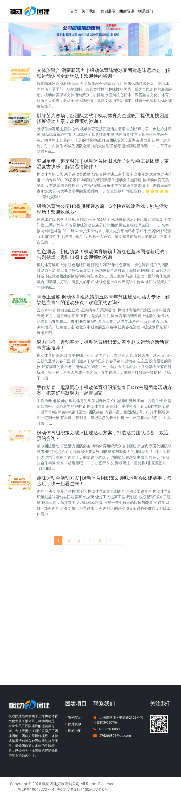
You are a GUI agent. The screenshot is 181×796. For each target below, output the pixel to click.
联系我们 (145, 11)
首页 (74, 11)
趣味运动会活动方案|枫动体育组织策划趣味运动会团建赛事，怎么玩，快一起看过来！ (104, 481)
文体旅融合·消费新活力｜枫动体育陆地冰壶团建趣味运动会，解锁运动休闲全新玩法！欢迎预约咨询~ (103, 73)
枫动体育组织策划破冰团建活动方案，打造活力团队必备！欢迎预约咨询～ (103, 435)
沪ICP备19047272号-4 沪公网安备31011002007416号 (62, 789)
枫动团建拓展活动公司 (61, 783)
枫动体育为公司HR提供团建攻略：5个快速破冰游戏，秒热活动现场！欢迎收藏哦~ (103, 209)
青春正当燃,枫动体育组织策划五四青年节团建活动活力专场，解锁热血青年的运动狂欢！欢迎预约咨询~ (103, 299)
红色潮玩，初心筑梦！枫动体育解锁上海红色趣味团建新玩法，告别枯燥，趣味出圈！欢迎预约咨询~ (103, 254)
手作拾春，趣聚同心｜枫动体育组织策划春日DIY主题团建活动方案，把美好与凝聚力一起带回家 (104, 390)
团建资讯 (126, 11)
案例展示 (107, 11)
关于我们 (89, 11)
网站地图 (73, 730)
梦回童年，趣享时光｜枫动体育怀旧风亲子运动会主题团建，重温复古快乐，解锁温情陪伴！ (103, 164)
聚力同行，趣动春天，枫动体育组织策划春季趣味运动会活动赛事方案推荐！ (103, 345)
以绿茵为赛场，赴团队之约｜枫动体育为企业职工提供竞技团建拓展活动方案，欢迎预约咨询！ (103, 118)
